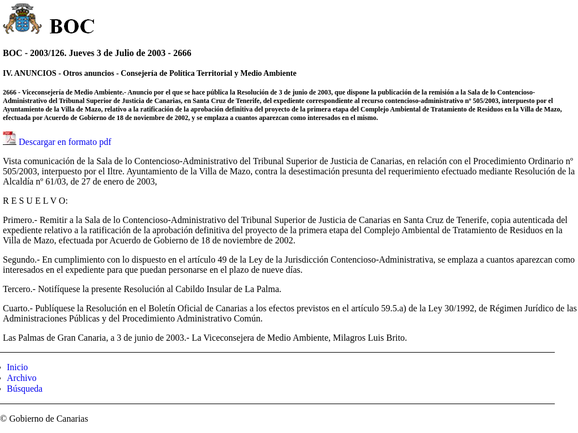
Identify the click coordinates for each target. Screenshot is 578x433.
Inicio (17, 367)
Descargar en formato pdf (65, 142)
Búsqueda (24, 388)
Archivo (21, 378)
